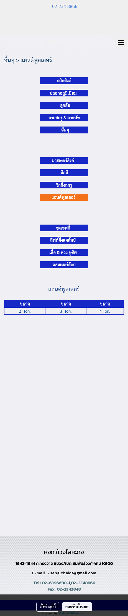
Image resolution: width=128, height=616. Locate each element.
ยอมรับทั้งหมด (77, 606)
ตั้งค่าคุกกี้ (48, 606)
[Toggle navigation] (121, 43)
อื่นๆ (65, 129)
